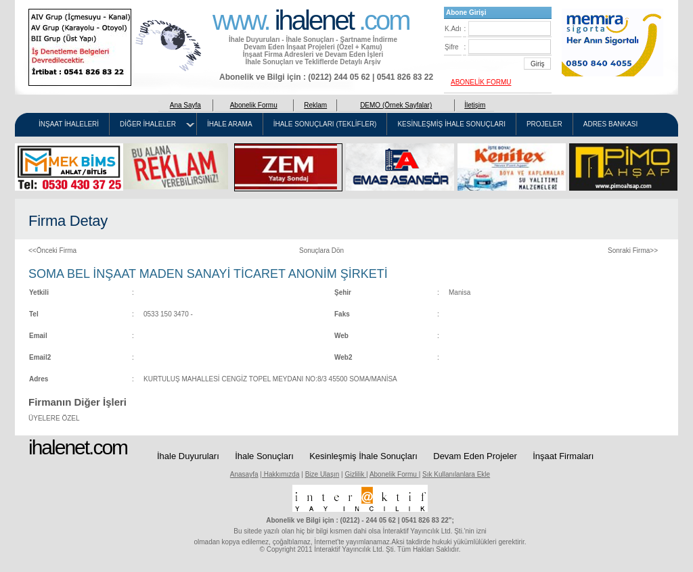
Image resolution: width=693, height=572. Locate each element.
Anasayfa (244, 474)
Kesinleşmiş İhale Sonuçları (363, 456)
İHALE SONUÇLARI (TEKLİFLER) (325, 124)
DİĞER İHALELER (148, 124)
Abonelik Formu (253, 105)
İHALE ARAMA (229, 124)
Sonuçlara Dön (321, 250)
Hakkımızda (281, 474)
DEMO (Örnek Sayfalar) (396, 105)
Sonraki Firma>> (633, 250)
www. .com (311, 18)
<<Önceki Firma (52, 250)
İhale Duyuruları (188, 456)
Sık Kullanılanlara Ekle (456, 474)
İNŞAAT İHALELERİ (69, 124)
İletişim (474, 105)
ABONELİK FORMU (481, 82)
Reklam (315, 105)
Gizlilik (355, 474)
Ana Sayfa (185, 105)
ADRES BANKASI (610, 124)
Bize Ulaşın (322, 474)
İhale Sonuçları (264, 456)
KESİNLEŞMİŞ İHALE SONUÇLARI (451, 124)
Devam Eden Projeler (475, 456)
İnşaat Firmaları (563, 456)
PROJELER (544, 124)
